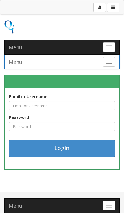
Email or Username (28, 96)
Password (19, 117)
